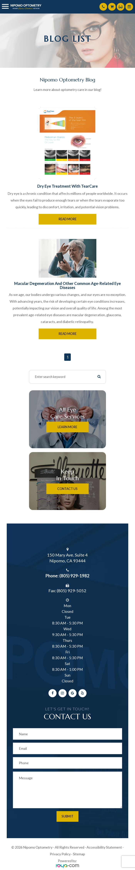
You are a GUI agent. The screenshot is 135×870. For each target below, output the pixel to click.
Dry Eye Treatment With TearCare (67, 186)
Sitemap (79, 854)
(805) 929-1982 (74, 575)
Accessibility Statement (104, 847)
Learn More (67, 427)
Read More (67, 219)
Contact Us (67, 488)
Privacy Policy (60, 854)
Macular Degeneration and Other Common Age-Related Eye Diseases (67, 285)
